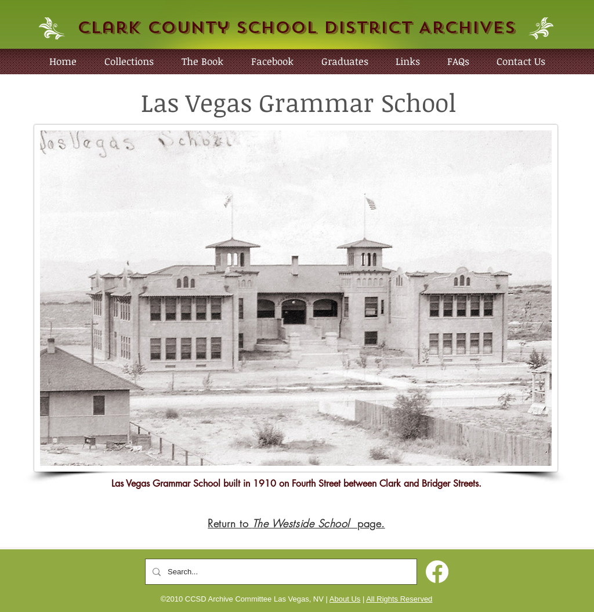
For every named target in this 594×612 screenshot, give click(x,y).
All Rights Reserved (399, 599)
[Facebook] (437, 571)
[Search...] (280, 571)
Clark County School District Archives (296, 27)
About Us (344, 599)
